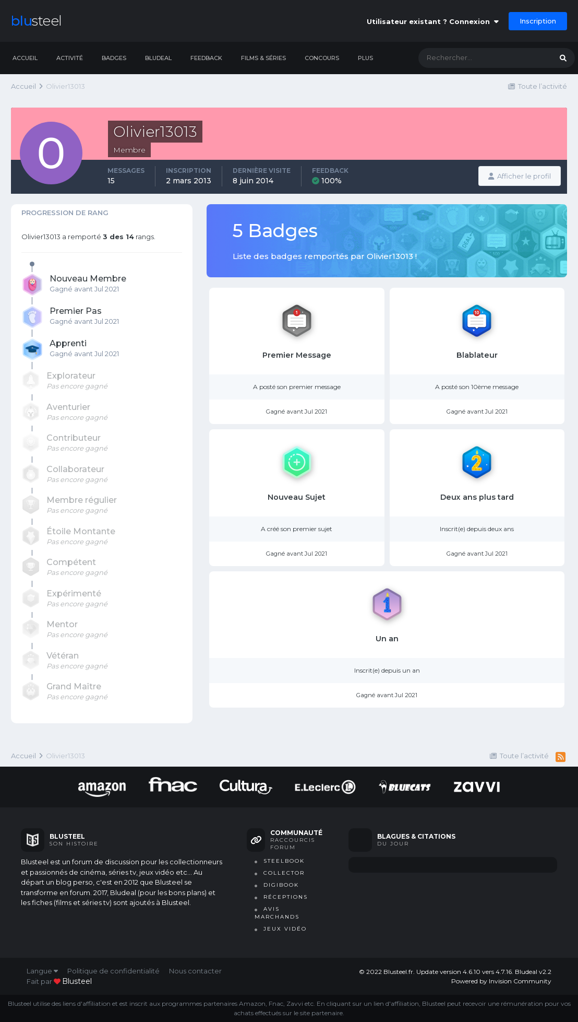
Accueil (25, 58)
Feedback (206, 58)
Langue (42, 971)
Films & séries (263, 58)
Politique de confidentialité (113, 971)
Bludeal (158, 58)
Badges (114, 58)
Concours (322, 58)
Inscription (538, 21)
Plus (365, 58)
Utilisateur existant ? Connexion (433, 21)
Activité (69, 58)
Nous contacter (195, 971)
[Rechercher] (474, 58)
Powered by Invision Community (501, 981)
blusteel (77, 981)
